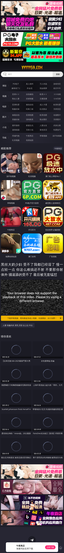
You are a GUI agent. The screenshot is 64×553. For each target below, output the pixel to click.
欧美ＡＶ (43, 94)
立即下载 (50, 547)
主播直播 (43, 98)
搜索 (58, 74)
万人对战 (43, 84)
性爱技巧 (57, 130)
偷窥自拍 (15, 115)
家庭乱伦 (29, 125)
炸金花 (29, 88)
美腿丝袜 (15, 119)
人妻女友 (43, 125)
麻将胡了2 (16, 88)
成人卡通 (43, 104)
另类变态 (57, 109)
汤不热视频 (57, 136)
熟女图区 (43, 119)
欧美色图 (43, 115)
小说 (4, 127)
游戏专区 (57, 84)
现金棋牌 (43, 88)
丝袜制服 (29, 98)
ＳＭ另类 (57, 98)
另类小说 (29, 130)
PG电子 (16, 84)
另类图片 (57, 119)
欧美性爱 (57, 104)
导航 (4, 137)
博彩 (4, 85)
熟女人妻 (15, 98)
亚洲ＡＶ (15, 94)
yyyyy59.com (32, 67)
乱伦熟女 (43, 109)
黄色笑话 (43, 130)
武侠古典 (57, 125)
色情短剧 (29, 140)
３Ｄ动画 (57, 94)
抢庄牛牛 (57, 88)
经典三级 (29, 109)
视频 (4, 96)
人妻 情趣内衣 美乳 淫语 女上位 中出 (18, 325)
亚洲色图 (29, 115)
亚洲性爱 (15, 104)
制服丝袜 (15, 109)
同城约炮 (15, 136)
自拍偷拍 (29, 94)
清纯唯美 (29, 119)
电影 (4, 106)
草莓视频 (43, 136)
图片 (4, 116)
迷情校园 (15, 130)
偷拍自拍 (29, 104)
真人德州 (29, 84)
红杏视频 (15, 140)
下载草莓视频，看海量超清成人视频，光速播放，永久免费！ (34, 318)
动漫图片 (57, 115)
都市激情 (15, 125)
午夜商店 (29, 136)
